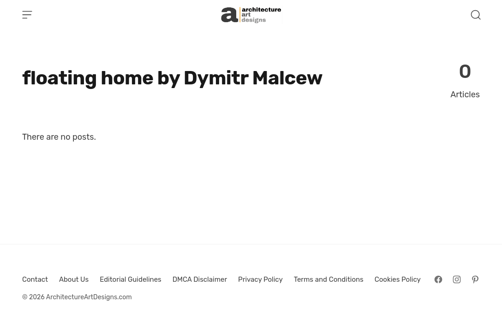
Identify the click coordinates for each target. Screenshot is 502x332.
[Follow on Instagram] (456, 279)
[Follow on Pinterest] (475, 279)
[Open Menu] (27, 15)
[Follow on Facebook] (438, 279)
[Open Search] (475, 15)
